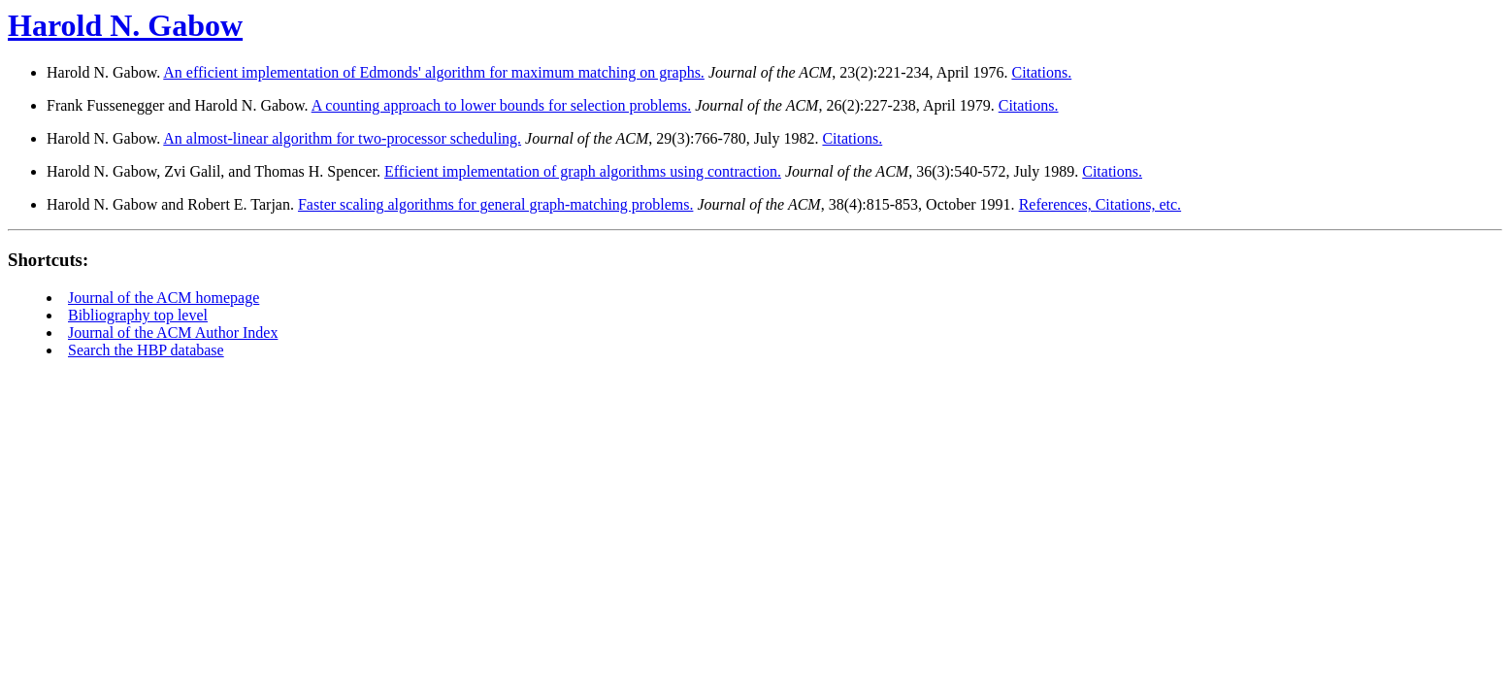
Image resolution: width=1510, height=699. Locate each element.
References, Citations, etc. (1100, 204)
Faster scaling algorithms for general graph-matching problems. (495, 204)
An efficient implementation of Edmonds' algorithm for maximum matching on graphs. (434, 72)
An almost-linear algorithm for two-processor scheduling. (342, 138)
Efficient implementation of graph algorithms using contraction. (582, 171)
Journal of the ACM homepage (163, 297)
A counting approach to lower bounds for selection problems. (501, 105)
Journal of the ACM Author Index (173, 332)
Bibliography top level (138, 315)
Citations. (1041, 72)
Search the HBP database (146, 350)
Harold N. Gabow (125, 25)
